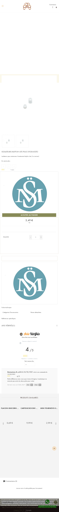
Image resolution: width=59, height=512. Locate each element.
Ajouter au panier (29, 215)
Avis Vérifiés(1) (8, 325)
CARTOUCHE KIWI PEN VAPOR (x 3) (35, 408)
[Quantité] (35, 237)
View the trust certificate (29, 337)
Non (38, 385)
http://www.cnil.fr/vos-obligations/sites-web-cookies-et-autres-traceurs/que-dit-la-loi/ (29, 507)
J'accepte (28, 510)
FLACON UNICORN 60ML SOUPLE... (15, 408)
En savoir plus (6, 161)
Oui (30, 385)
